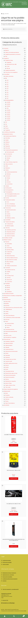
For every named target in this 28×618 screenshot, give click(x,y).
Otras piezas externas (9, 329)
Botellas (8, 287)
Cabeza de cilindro (9, 343)
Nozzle (6, 369)
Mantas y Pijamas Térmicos (12, 257)
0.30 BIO (8, 110)
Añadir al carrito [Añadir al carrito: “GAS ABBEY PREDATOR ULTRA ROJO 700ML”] (13, 445)
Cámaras (8, 158)
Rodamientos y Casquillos (10, 381)
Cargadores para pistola (10, 70)
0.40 (7, 94)
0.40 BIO (8, 116)
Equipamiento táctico (8, 134)
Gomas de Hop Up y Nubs (10, 359)
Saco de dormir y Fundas (12, 259)
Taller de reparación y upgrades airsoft (11, 589)
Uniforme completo (11, 235)
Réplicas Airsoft (7, 391)
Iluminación (7, 175)
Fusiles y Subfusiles (9, 397)
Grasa (6, 126)
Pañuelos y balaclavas (11, 205)
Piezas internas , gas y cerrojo (11, 373)
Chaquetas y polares (11, 231)
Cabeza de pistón (8, 345)
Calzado (7, 140)
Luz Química (9, 281)
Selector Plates (8, 383)
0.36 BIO (8, 114)
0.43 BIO (8, 118)
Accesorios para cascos (11, 209)
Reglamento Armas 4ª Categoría (9, 572)
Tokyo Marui (13, 510)
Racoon (13, 474)
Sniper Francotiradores (10, 403)
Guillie (6, 166)
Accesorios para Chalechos (10, 136)
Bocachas (7, 305)
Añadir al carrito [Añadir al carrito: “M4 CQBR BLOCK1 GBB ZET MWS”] (13, 514)
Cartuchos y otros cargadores (11, 72)
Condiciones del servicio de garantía (10, 578)
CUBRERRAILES (8, 309)
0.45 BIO (8, 120)
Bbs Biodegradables (9, 100)
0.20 (7, 80)
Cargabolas (9, 62)
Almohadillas (9, 243)
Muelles (7, 367)
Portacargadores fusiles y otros (13, 193)
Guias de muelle (8, 361)
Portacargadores (8, 191)
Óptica (6, 321)
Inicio (3, 13)
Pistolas (6, 401)
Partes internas (7, 339)
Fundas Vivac (9, 251)
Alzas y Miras (7, 301)
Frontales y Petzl (10, 275)
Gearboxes (7, 357)
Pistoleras (8, 174)
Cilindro (6, 353)
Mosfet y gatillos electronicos (11, 363)
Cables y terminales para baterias (12, 52)
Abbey (13, 441)
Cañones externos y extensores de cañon (13, 307)
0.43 (7, 96)
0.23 (7, 82)
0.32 (7, 90)
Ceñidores (7, 142)
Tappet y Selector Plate (10, 385)
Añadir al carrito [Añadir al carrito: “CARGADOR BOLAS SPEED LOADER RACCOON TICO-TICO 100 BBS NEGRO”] (13, 546)
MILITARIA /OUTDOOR (8, 293)
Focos (8, 273)
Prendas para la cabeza (10, 199)
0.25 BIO (8, 106)
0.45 (7, 98)
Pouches (7, 197)
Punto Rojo (9, 325)
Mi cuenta (4, 616)
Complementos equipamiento (11, 150)
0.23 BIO (8, 104)
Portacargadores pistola (11, 195)
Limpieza (7, 185)
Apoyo (6, 393)
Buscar (14, 616)
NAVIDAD (6, 297)
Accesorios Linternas (11, 269)
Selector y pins (8, 335)
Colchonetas (9, 247)
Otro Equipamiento (9, 189)
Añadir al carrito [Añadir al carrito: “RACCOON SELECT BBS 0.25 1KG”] (13, 478)
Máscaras (8, 215)
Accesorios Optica (10, 323)
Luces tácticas (9, 183)
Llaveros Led (9, 279)
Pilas (6, 56)
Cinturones (7, 148)
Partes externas (7, 299)
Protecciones (8, 207)
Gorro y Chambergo (11, 203)
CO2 (6, 122)
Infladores (9, 253)
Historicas (7, 399)
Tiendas (8, 263)
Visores (8, 327)
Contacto (4, 580)
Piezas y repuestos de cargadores (11, 389)
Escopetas (7, 395)
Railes (6, 333)
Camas (8, 245)
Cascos (8, 211)
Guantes (8, 213)
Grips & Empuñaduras (9, 315)
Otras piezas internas (9, 371)
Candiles (8, 271)
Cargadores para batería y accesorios (12, 54)
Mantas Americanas (11, 255)
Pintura (6, 128)
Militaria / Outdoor (7, 239)
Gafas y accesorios (9, 164)
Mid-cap (8, 68)
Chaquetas (7, 146)
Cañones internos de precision (11, 351)
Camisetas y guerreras (11, 229)
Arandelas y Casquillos (9, 341)
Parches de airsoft (10, 152)
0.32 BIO (8, 112)
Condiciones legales (7, 560)
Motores (7, 365)
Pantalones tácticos (11, 233)
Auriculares (9, 156)
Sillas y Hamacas (10, 261)
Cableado (7, 347)
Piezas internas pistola (9, 377)
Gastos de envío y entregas (8, 574)
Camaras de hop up (9, 349)
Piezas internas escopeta (10, 375)
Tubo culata (7, 387)
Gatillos (6, 313)
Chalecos (7, 144)
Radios (8, 160)
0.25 (7, 84)
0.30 (7, 88)
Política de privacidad (7, 562)
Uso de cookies (6, 564)
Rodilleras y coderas (11, 217)
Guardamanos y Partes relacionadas (12, 317)
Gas (6, 124)
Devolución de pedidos (7, 576)
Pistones (7, 379)
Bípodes (7, 303)
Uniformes (7, 227)
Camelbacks (9, 291)
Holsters (7, 170)
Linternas (8, 181)
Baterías (7, 50)
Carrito (22, 615)
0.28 (7, 86)
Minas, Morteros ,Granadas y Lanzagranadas (13, 295)
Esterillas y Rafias (10, 249)
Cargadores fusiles (9, 60)
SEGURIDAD (6, 405)
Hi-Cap (8, 66)
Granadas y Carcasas (8, 237)
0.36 (7, 92)
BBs (6, 78)
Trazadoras (7, 130)
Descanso (7, 241)
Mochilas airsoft (8, 187)
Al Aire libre (7, 138)
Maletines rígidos (10, 225)
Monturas (7, 319)
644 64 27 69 (5, 600)
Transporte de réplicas (9, 221)
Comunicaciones (8, 154)
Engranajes (7, 355)
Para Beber (7, 283)
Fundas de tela (10, 223)
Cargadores (6, 58)
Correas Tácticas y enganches (11, 162)
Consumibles (6, 74)
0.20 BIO (8, 102)
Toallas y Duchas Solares (12, 265)
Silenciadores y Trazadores (10, 337)
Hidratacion (7, 168)
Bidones (8, 285)
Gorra (8, 201)
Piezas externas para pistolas (11, 331)
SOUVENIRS (7, 219)
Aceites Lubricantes (9, 76)
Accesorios (6, 48)
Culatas (6, 311)
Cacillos (8, 289)
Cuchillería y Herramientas (9, 132)
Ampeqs (8, 177)
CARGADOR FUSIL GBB (11, 64)
